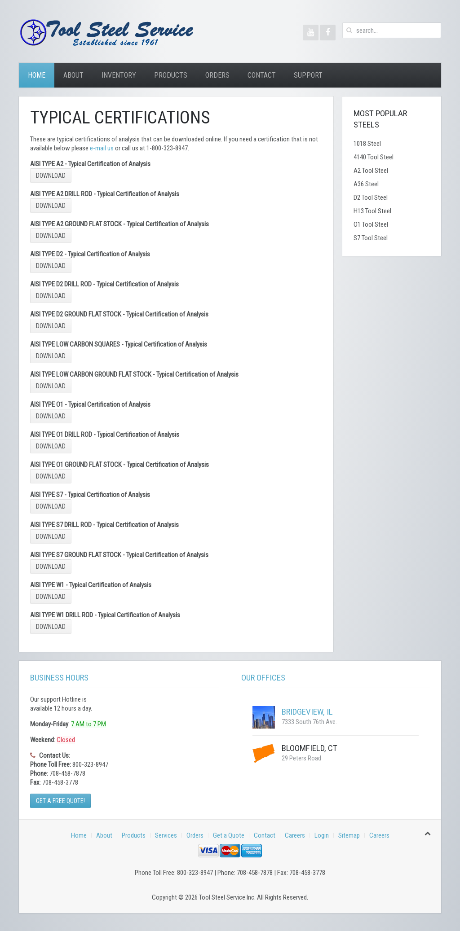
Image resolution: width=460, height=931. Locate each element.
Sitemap (349, 835)
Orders (217, 75)
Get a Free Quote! (60, 800)
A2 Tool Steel (371, 171)
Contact (262, 75)
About (73, 75)
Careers (295, 835)
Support (308, 75)
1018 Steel (367, 144)
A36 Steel (366, 184)
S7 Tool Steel (371, 238)
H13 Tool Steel (372, 211)
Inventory (119, 75)
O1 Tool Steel (371, 224)
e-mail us (102, 148)
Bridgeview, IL (307, 712)
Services (166, 835)
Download (51, 175)
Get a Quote (228, 835)
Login (321, 835)
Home (36, 75)
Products (170, 75)
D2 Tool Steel (371, 197)
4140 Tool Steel (374, 157)
